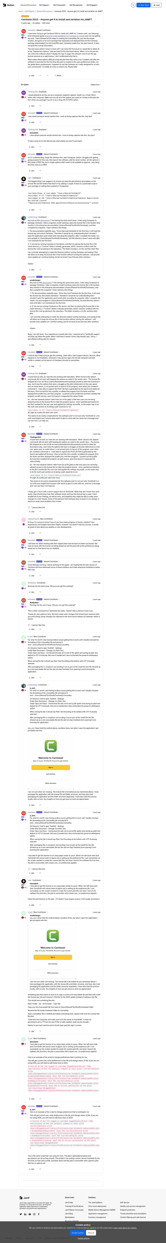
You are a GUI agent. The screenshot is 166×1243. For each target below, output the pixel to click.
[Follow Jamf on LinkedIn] (25, 1214)
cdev (29, 178)
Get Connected (60, 5)
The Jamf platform (95, 1202)
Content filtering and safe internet (133, 1217)
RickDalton (32, 583)
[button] (143, 5)
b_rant (30, 636)
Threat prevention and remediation (133, 1214)
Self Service (124, 1202)
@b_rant (31, 728)
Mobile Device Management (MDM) (101, 1210)
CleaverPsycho (33, 519)
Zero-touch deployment (97, 1206)
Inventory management (97, 1217)
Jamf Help (69, 1202)
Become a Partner (72, 1221)
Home (20, 11)
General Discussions (28, 5)
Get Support (44, 5)
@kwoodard (44, 220)
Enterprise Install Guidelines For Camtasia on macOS (65, 36)
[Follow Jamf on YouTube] (30, 1214)
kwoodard (31, 30)
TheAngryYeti (33, 92)
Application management (97, 1214)
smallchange (32, 217)
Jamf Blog (69, 1214)
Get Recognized (77, 5)
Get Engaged (92, 5)
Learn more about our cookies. (125, 1228)
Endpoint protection (127, 1210)
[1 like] (36, 507)
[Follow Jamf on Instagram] (34, 1214)
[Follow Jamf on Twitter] (21, 1214)
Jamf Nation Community (74, 1210)
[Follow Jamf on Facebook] (39, 1214)
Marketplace (70, 1217)
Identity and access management (132, 1206)
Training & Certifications (74, 1206)
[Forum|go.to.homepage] (8, 5)
